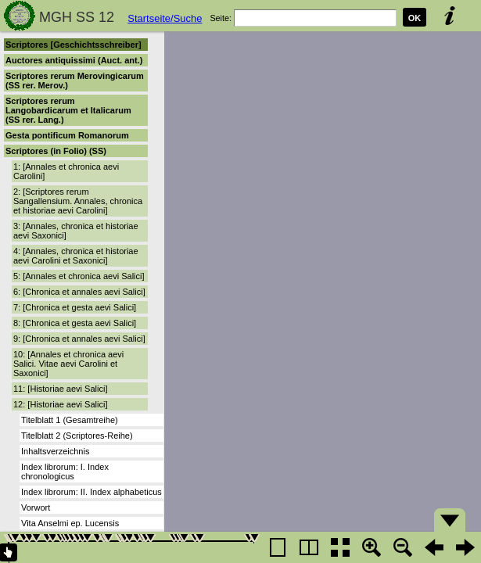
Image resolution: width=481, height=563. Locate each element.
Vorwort (35, 507)
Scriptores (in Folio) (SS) (55, 151)
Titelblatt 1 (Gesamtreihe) (69, 420)
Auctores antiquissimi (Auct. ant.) (73, 60)
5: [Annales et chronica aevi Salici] (79, 276)
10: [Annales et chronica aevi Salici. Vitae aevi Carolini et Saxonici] (68, 364)
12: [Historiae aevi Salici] (60, 404)
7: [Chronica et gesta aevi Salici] (74, 307)
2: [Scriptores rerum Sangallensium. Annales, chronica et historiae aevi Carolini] (77, 201)
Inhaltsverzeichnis (55, 451)
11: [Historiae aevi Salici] (60, 388)
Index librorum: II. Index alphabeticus (91, 492)
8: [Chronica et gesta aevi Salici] (74, 323)
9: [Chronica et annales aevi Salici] (79, 338)
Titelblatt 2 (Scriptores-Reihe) (77, 435)
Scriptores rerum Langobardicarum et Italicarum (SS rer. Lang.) (68, 110)
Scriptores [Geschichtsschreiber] (73, 44)
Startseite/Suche (164, 18)
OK (415, 18)
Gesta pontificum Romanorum (67, 135)
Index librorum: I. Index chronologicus (65, 471)
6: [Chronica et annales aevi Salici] (79, 291)
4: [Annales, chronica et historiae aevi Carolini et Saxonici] (75, 255)
